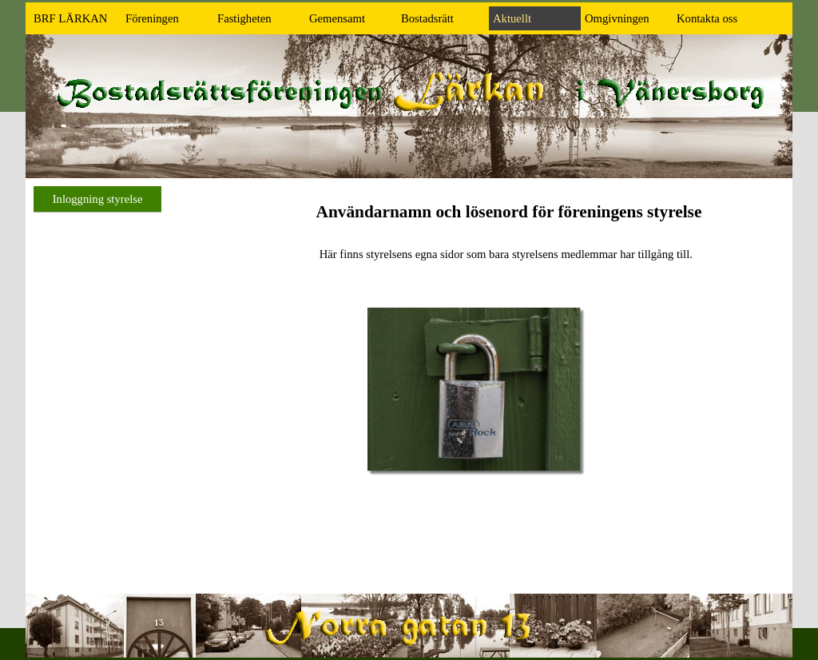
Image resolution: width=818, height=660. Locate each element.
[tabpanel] (509, 232)
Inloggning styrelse (98, 199)
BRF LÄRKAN (70, 18)
